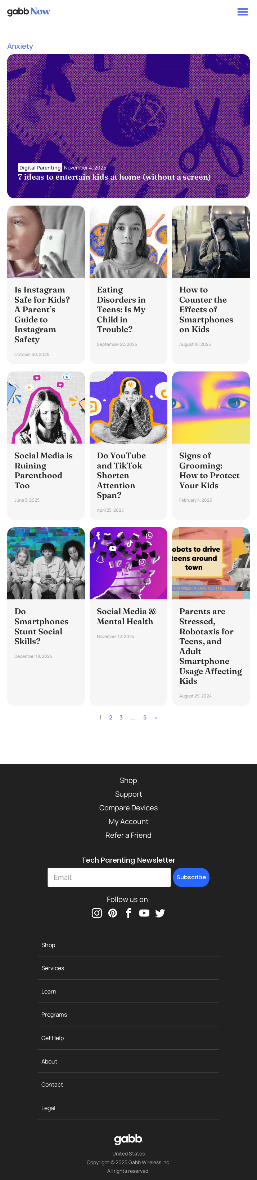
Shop (128, 780)
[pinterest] (113, 913)
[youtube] (144, 913)
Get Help (52, 1038)
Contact (52, 1084)
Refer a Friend (128, 835)
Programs (54, 1014)
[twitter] (160, 913)
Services (52, 968)
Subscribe (191, 877)
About (49, 1061)
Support (128, 794)
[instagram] (97, 913)
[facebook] (128, 913)
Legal (48, 1108)
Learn (49, 991)
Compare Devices (128, 808)
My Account (129, 821)
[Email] (109, 877)
